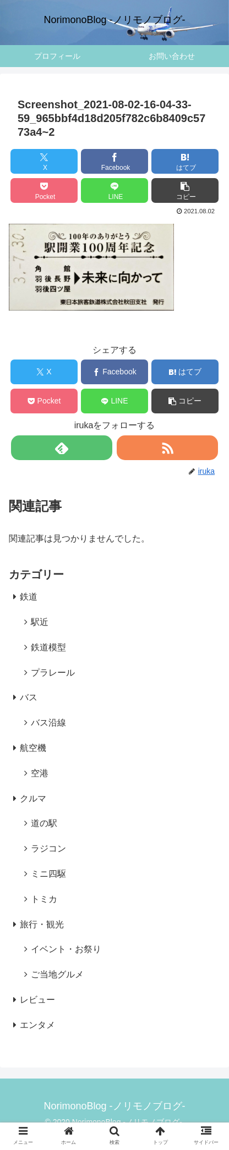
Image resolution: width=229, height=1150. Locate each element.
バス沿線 (48, 722)
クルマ (33, 798)
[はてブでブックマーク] (185, 161)
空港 (39, 773)
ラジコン (48, 848)
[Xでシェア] (44, 161)
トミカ (44, 899)
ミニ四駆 (48, 873)
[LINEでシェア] (115, 190)
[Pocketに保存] (44, 190)
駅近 (39, 622)
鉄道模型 (48, 647)
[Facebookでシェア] (115, 161)
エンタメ (37, 1025)
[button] (185, 190)
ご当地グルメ (57, 974)
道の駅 (44, 823)
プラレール (53, 672)
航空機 (33, 748)
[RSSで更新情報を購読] (167, 447)
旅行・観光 (42, 924)
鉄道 (28, 596)
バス (28, 697)
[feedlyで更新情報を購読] (61, 447)
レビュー (37, 999)
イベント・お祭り (66, 949)
